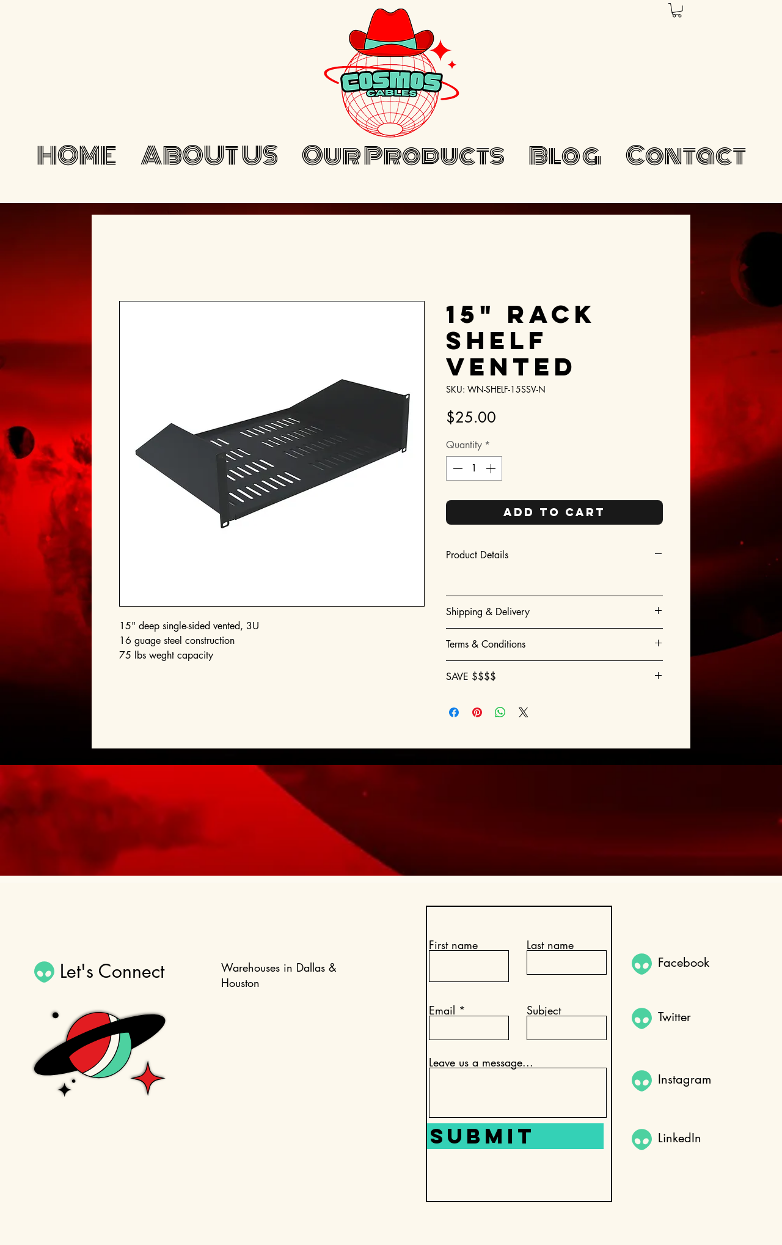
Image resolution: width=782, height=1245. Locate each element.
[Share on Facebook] (454, 712)
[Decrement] (456, 468)
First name (453, 944)
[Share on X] (523, 712)
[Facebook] (701, 962)
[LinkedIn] (701, 1138)
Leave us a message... (481, 1062)
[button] (676, 10)
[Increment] (491, 468)
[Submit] (515, 1136)
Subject (544, 1010)
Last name (550, 944)
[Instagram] (701, 1079)
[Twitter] (701, 1017)
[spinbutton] (474, 468)
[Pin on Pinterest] (477, 712)
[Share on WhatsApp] (500, 712)
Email (442, 1010)
